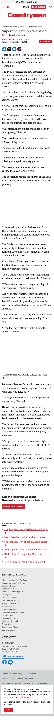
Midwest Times (7, 615)
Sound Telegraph (8, 630)
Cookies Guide (24, 697)
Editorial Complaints (24, 679)
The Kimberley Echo (9, 609)
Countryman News (9, 27)
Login (26, 7)
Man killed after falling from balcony (23, 562)
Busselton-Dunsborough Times (13, 592)
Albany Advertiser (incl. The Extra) (14, 580)
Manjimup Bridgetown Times (13, 612)
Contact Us (6, 674)
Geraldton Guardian (9, 598)
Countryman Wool (34, 27)
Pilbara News (7, 624)
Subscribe (38, 7)
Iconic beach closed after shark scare (23, 537)
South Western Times (10, 627)
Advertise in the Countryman (35, 684)
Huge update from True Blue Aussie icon (25, 549)
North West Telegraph (10, 621)
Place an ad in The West (11, 684)
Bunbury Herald (8, 589)
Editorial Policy (8, 679)
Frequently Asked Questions (24, 674)
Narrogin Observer (9, 618)
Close (8, 710)
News (22, 27)
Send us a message (13, 656)
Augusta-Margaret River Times (13, 583)
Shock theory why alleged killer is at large (26, 541)
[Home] (8, 7)
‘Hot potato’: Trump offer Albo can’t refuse (26, 554)
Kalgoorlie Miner (8, 606)
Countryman (6, 595)
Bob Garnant (45, 41)
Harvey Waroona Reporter (11, 603)
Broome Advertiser (9, 586)
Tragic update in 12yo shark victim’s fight (26, 529)
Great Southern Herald (10, 601)
